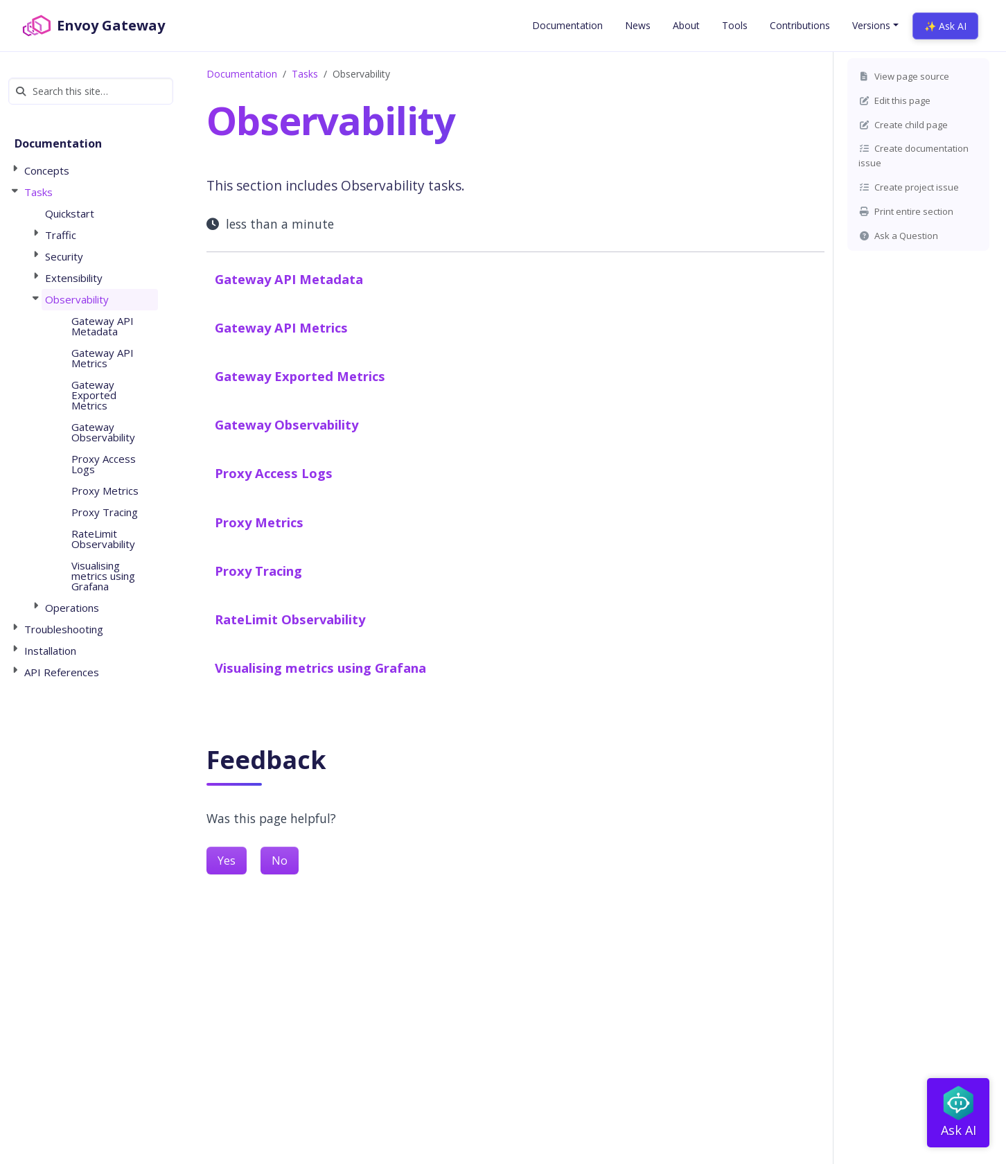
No (280, 860)
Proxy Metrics (259, 522)
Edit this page (894, 100)
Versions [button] (871, 25)
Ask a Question (898, 235)
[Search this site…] (90, 91)
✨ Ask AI (945, 26)
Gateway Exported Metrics (300, 376)
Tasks (305, 73)
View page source (903, 76)
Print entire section (905, 211)
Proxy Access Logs (274, 473)
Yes (227, 860)
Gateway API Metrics (281, 327)
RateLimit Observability (290, 619)
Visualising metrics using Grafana (320, 667)
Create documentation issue (913, 155)
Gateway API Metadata (289, 279)
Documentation (241, 73)
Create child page (903, 124)
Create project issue (908, 187)
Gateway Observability (286, 424)
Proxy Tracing (258, 570)
